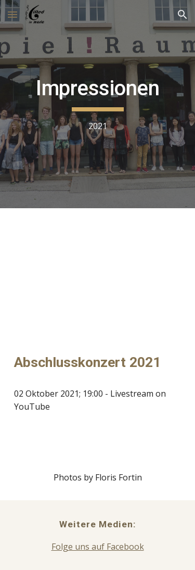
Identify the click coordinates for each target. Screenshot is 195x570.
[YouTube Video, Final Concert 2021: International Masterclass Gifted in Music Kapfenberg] (98, 270)
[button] (12, 14)
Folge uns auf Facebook (97, 546)
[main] (98, 103)
